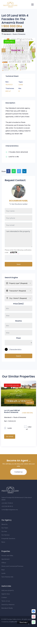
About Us (4, 524)
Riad (2, 570)
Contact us (18, 472)
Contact (4, 597)
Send (18, 264)
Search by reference (7, 604)
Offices (3, 563)
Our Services (5, 535)
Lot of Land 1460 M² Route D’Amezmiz (12, 411)
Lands (3, 573)
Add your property (7, 590)
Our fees (4, 531)
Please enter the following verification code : (18, 251)
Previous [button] (3, 49)
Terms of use (5, 601)
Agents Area (5, 594)
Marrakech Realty (7, 608)
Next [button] (32, 49)
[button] (18, 349)
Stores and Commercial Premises (12, 566)
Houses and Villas (7, 555)
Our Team (4, 528)
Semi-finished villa (7, 577)
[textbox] (20, 283)
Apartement (5, 559)
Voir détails (9, 436)
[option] (18, 50)
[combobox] (20, 283)
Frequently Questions (8, 538)
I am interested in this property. (18, 238)
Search (18, 356)
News (3, 542)
